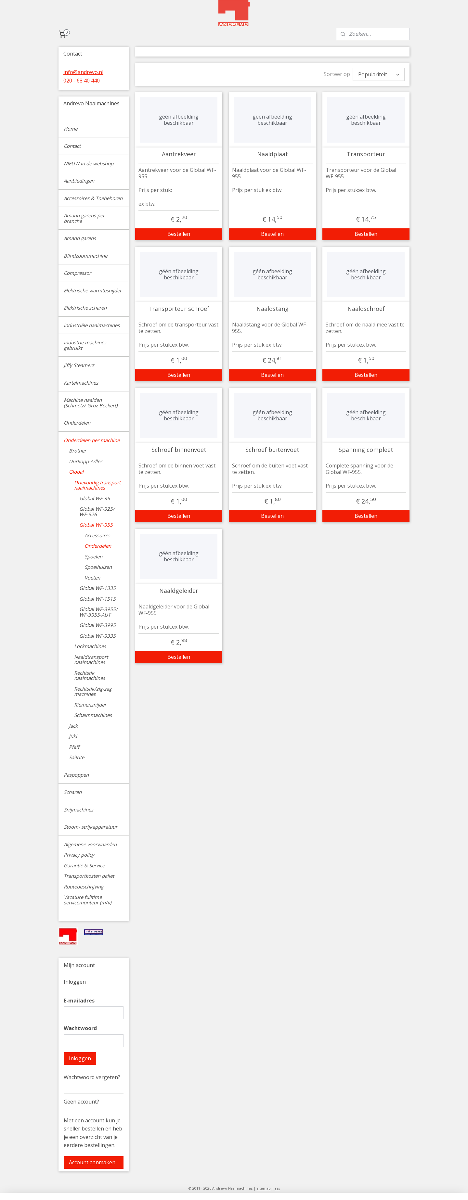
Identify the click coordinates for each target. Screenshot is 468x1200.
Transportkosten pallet (89, 876)
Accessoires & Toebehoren (93, 198)
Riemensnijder (90, 704)
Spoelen (93, 556)
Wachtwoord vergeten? (92, 1077)
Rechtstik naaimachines (89, 676)
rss (277, 1188)
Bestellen (178, 232)
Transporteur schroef (178, 307)
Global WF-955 (96, 524)
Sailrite (76, 757)
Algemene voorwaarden (90, 844)
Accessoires (97, 535)
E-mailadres (79, 1000)
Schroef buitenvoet (272, 448)
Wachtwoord (80, 1028)
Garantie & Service (84, 865)
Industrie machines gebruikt (85, 345)
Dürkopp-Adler (85, 461)
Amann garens (80, 238)
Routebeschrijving (83, 886)
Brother (77, 450)
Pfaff (74, 747)
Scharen (73, 792)
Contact (72, 146)
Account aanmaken (92, 1162)
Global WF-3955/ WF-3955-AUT (98, 612)
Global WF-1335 (97, 588)
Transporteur (366, 152)
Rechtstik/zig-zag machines (92, 691)
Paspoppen (76, 775)
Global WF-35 (94, 498)
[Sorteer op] (378, 73)
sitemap (264, 1188)
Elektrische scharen (85, 307)
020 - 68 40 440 (81, 80)
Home (70, 128)
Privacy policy (79, 854)
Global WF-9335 (97, 635)
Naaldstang (272, 307)
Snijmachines (78, 809)
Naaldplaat (272, 152)
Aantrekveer (179, 152)
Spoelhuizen (98, 567)
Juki (73, 736)
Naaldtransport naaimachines (91, 660)
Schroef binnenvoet (178, 448)
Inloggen (80, 1058)
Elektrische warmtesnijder (93, 290)
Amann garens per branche (84, 218)
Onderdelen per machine (92, 440)
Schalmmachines (93, 715)
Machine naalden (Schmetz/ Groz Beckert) (90, 403)
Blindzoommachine (85, 255)
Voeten (92, 577)
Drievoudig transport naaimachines (97, 485)
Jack (73, 725)
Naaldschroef (365, 307)
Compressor (77, 273)
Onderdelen (77, 422)
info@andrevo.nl (83, 72)
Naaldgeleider (178, 589)
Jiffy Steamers (79, 365)
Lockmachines (90, 646)
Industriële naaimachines (92, 325)
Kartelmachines (81, 382)
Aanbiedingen (79, 180)
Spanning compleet (366, 448)
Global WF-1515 (97, 598)
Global (76, 471)
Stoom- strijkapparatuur (90, 826)
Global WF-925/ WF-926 (97, 511)
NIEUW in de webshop (88, 163)
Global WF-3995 (97, 625)
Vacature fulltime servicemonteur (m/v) (87, 900)
